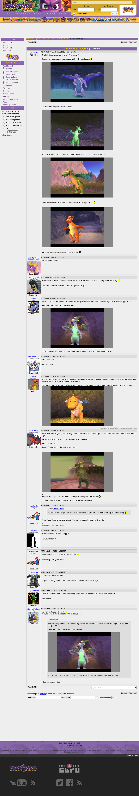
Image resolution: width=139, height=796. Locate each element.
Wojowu (34, 531)
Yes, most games (13, 120)
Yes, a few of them (13, 123)
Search (6, 45)
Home (8, 14)
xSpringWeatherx (33, 609)
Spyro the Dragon (13, 63)
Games (37, 14)
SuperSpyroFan (33, 258)
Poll (12, 108)
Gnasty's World (12, 83)
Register (87, 6)
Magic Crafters (11, 74)
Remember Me (81, 13)
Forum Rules (8, 48)
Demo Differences (10, 99)
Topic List (124, 42)
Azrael (33, 299)
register (43, 694)
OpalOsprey (33, 431)
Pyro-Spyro (33, 52)
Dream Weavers (12, 80)
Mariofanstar (33, 506)
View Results (7, 135)
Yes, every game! (13, 117)
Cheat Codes (8, 94)
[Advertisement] (68, 30)
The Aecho (34, 572)
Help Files (7, 51)
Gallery (6, 96)
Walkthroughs (22, 14)
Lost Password (109, 6)
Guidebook (50, 14)
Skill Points (7, 85)
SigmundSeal (34, 591)
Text (5, 102)
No (7, 128)
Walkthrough (8, 66)
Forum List (7, 42)
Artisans (9, 69)
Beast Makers (11, 77)
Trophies (6, 88)
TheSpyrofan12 (33, 357)
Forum (62, 14)
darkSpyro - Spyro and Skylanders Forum (40, 39)
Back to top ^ (132, 755)
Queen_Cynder (33, 278)
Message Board (9, 105)
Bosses (6, 91)
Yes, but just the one (14, 125)
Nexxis (33, 377)
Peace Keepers (12, 71)
